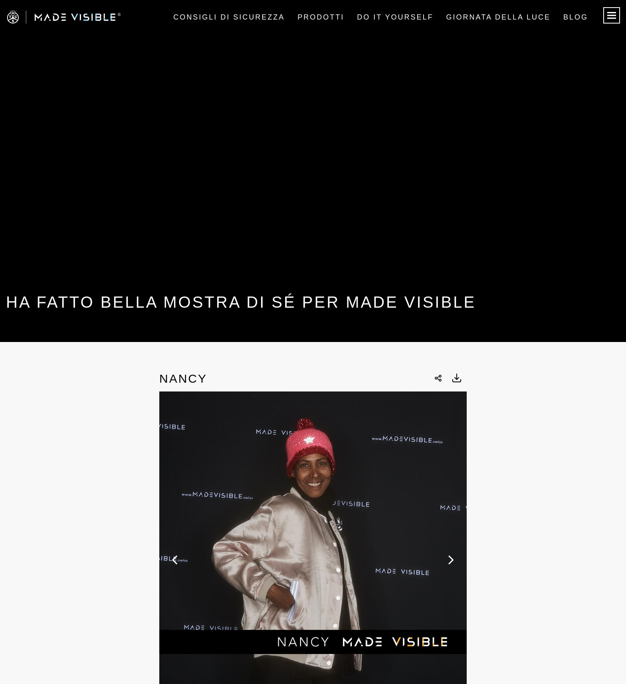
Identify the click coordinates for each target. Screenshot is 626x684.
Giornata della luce (498, 17)
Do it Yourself (395, 17)
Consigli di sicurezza (229, 17)
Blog (575, 17)
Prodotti (320, 17)
